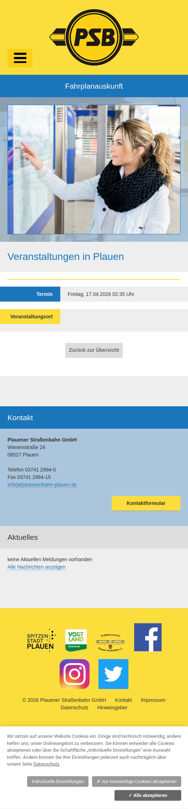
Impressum (153, 700)
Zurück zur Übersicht (94, 350)
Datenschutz (74, 707)
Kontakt (123, 700)
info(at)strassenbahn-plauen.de (42, 484)
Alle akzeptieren (147, 795)
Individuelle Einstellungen (58, 781)
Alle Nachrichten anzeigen (36, 567)
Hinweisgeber (112, 707)
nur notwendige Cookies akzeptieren (137, 781)
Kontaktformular (146, 503)
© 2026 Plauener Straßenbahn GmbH (64, 700)
